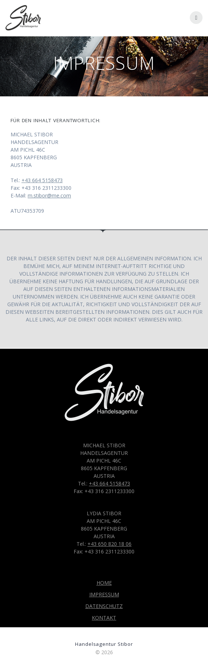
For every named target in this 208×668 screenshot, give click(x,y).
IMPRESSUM (104, 594)
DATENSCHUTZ (104, 606)
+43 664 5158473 (42, 180)
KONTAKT (104, 617)
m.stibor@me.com (49, 195)
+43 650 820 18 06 (109, 543)
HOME (104, 582)
